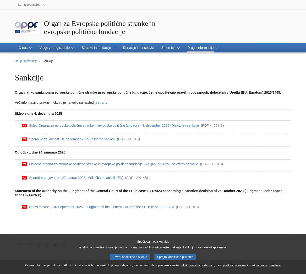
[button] (25, 47)
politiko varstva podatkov (196, 266)
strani (102, 102)
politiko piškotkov (234, 266)
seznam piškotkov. (268, 266)
